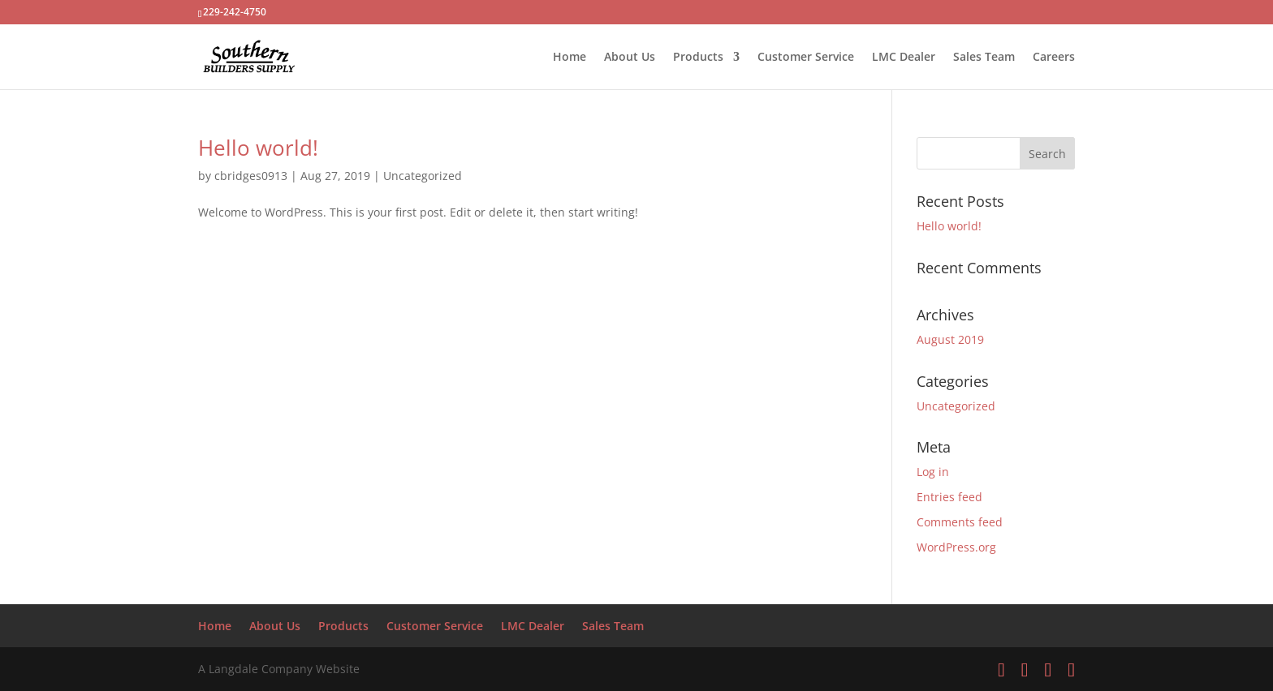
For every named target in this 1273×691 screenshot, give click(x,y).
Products (698, 57)
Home (569, 57)
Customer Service (805, 57)
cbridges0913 (250, 175)
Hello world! (258, 147)
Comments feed (960, 522)
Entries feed (949, 496)
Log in (933, 471)
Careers (1054, 57)
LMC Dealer (903, 57)
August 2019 (950, 339)
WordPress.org (956, 547)
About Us (629, 57)
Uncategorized (422, 175)
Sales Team (984, 57)
